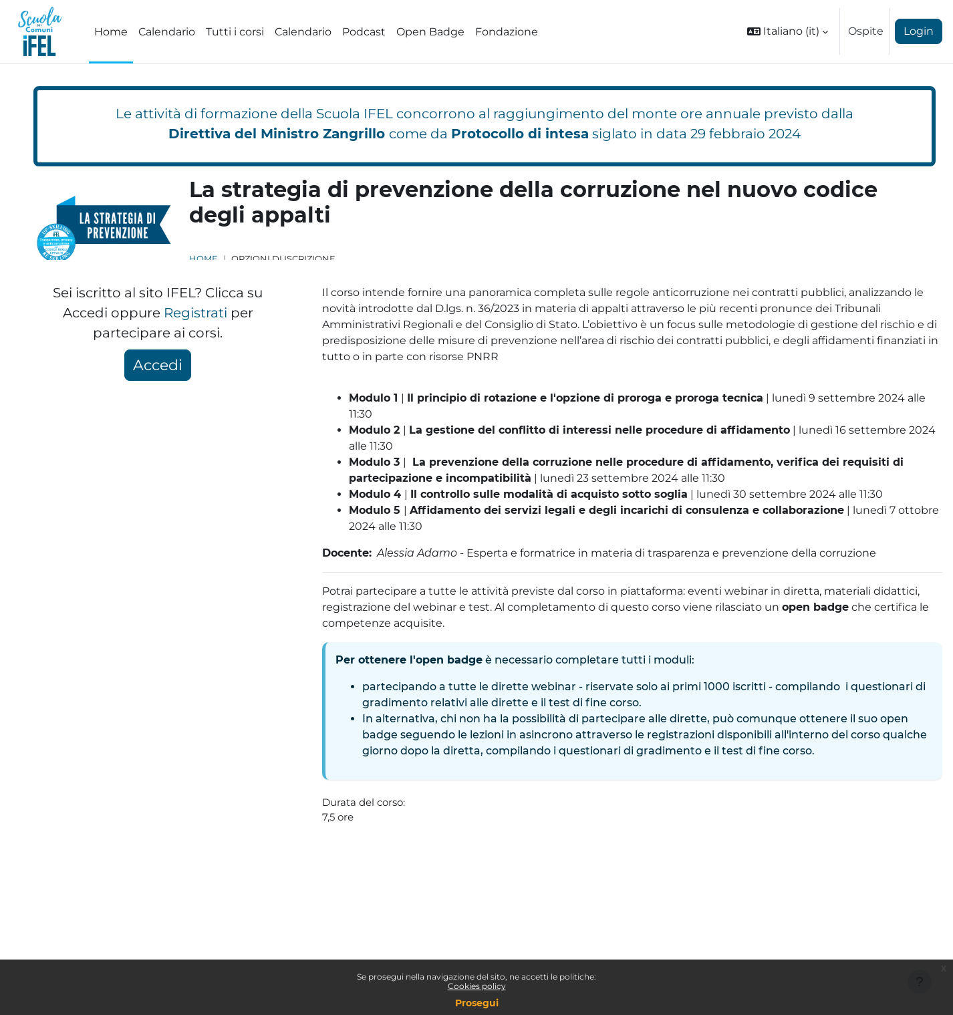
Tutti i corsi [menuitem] (235, 31)
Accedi (157, 365)
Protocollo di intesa (520, 134)
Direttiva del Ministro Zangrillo (276, 134)
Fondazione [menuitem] (506, 31)
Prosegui (477, 1003)
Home (203, 259)
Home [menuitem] (111, 31)
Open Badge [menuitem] (430, 31)
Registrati (195, 313)
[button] (787, 31)
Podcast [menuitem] (364, 31)
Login (919, 31)
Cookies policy (477, 986)
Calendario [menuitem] (166, 31)
